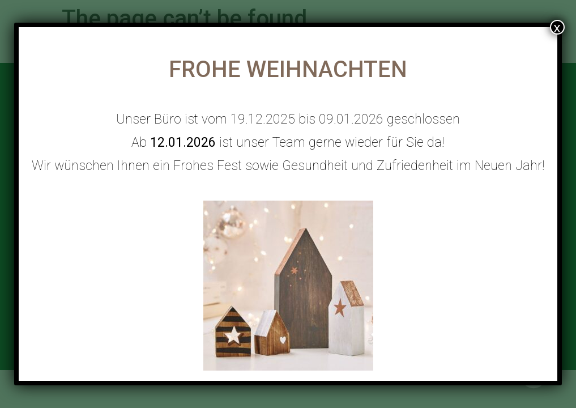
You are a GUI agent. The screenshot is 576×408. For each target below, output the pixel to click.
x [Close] (557, 27)
